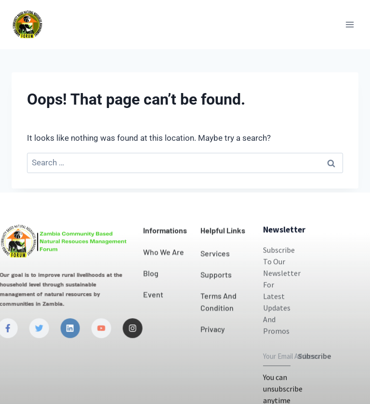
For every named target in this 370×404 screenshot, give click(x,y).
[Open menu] (349, 24)
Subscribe (314, 377)
